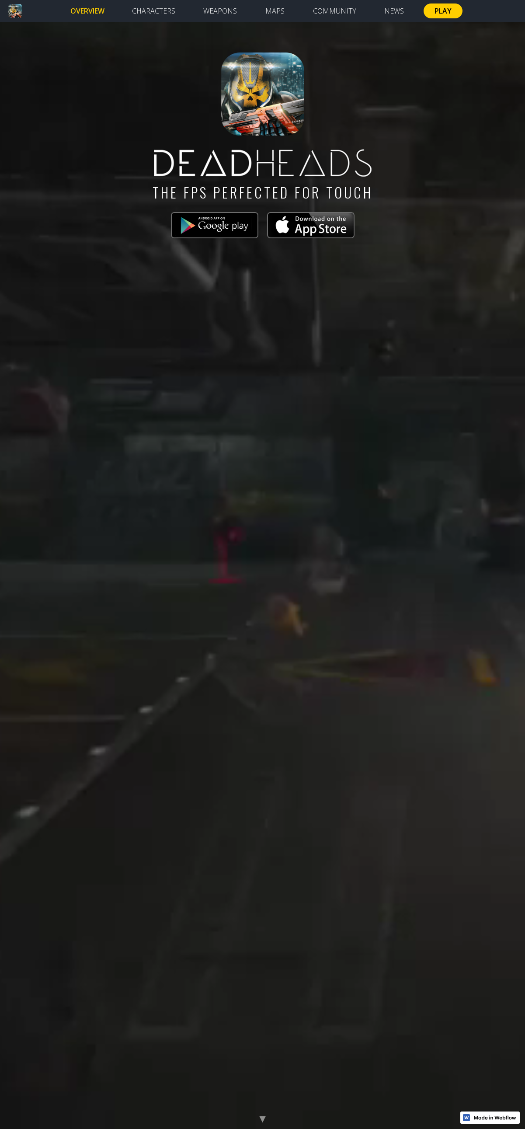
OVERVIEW (87, 10)
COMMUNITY (334, 10)
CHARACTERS (153, 10)
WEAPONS (220, 10)
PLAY (443, 11)
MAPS (275, 10)
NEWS (394, 10)
